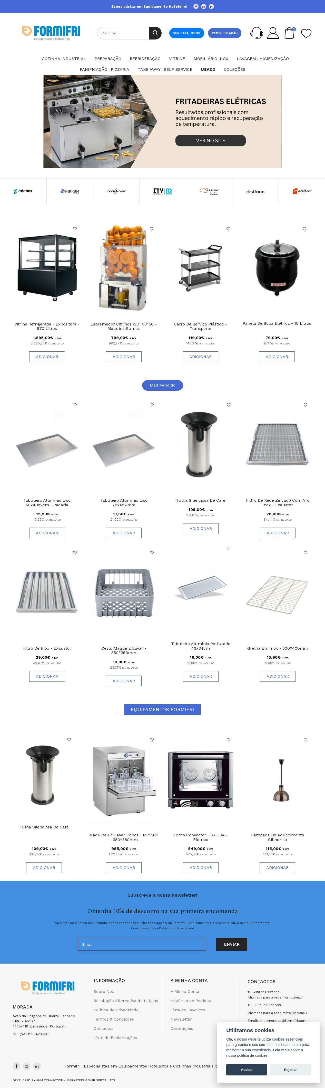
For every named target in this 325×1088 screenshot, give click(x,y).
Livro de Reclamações (115, 1037)
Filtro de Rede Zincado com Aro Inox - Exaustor (277, 502)
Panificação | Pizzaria (104, 69)
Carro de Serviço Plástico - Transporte (200, 326)
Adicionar (47, 356)
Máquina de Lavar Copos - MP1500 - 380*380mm (123, 837)
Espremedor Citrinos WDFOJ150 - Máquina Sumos (124, 326)
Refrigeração (145, 58)
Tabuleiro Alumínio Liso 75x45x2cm (123, 502)
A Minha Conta (185, 991)
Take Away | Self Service (165, 69)
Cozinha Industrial (64, 58)
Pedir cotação (225, 33)
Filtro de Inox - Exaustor (47, 648)
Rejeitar (290, 1070)
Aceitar (247, 1070)
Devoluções (182, 1028)
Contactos (103, 1028)
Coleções (234, 69)
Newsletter (181, 1019)
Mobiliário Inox (211, 58)
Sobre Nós (104, 991)
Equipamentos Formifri (162, 710)
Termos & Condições (114, 1019)
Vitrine (177, 58)
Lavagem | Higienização (263, 58)
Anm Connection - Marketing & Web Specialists (75, 1080)
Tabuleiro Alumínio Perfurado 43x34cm (200, 646)
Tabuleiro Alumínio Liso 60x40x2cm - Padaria (47, 502)
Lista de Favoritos (188, 1009)
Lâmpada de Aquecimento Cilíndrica (277, 837)
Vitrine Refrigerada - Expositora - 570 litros (47, 326)
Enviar (232, 944)
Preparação (108, 58)
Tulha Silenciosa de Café (200, 500)
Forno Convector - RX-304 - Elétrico (201, 837)
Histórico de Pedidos (191, 1000)
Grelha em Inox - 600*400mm (277, 648)
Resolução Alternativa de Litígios (126, 1000)
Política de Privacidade (116, 1009)
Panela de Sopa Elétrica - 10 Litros (277, 323)
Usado (208, 69)
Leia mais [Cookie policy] (281, 1050)
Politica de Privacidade (176, 928)
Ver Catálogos (186, 33)
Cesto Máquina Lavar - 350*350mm (123, 650)
